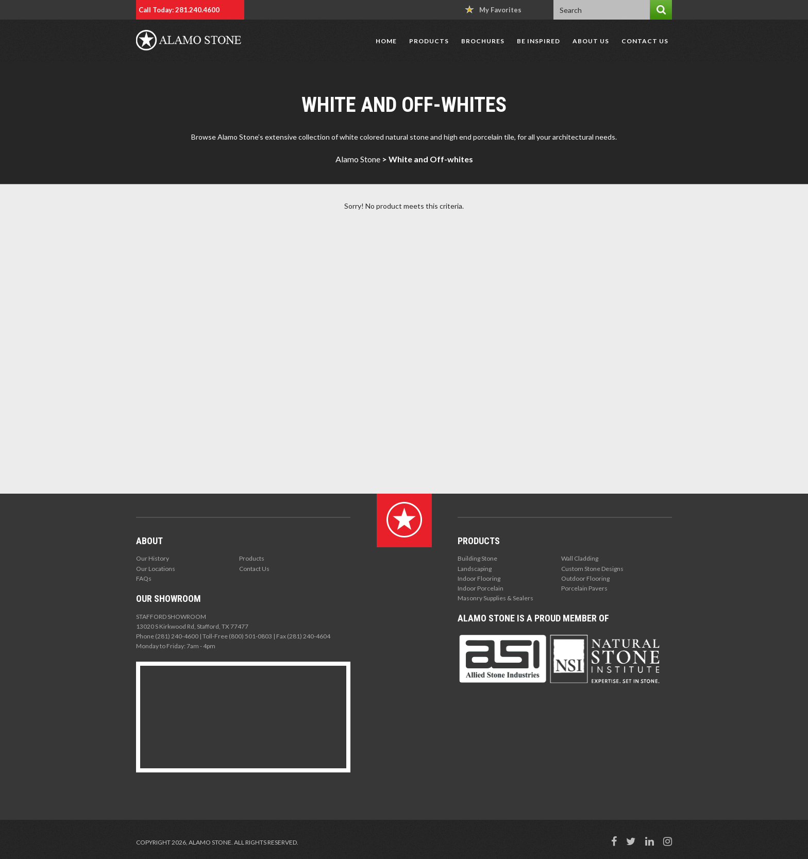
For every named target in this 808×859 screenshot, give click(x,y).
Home (386, 41)
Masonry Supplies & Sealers (495, 598)
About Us (591, 41)
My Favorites (493, 9)
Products (429, 41)
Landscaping (475, 568)
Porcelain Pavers (584, 588)
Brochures (482, 41)
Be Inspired (538, 41)
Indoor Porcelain (480, 588)
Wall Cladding (579, 558)
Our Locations (155, 568)
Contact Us (644, 41)
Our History (152, 558)
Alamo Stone (357, 159)
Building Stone (477, 558)
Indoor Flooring (479, 578)
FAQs (144, 578)
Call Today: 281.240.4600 (179, 10)
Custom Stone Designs (592, 568)
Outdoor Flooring (585, 578)
